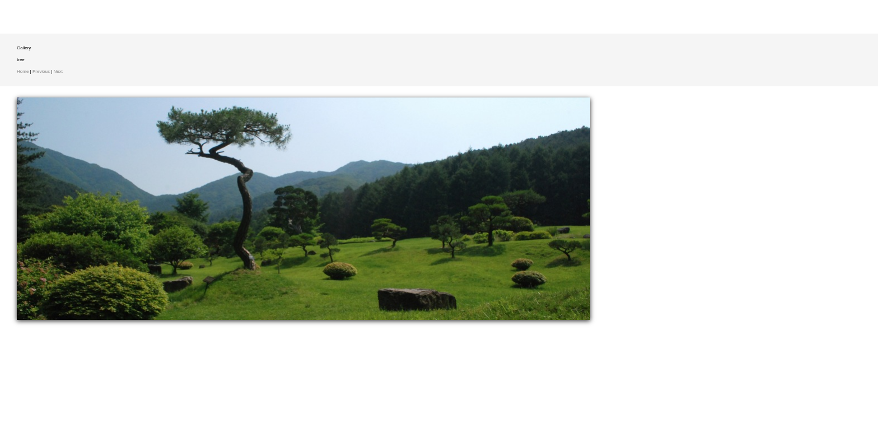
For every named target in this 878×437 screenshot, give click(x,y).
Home (23, 71)
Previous (41, 71)
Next (58, 71)
